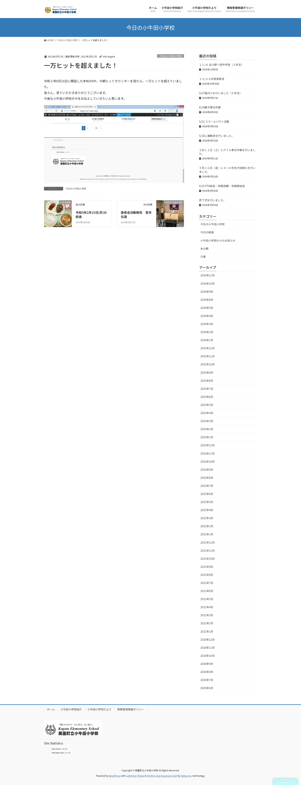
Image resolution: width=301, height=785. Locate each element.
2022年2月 (206, 526)
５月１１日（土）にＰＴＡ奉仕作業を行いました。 (227, 152)
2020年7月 (206, 680)
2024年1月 (206, 340)
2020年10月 (207, 656)
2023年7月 (206, 389)
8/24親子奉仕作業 (210, 107)
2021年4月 (206, 607)
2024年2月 (206, 332)
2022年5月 (206, 502)
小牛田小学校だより (100, 709)
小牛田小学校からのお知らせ (217, 240)
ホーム (51, 709)
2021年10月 (207, 558)
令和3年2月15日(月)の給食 (91, 214)
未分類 (204, 248)
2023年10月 (207, 364)
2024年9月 (206, 292)
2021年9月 (206, 567)
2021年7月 (206, 583)
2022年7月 (206, 486)
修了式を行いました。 (212, 200)
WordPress (115, 775)
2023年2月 (206, 429)
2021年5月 (206, 599)
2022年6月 (206, 494)
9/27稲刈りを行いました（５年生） (220, 93)
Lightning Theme (135, 775)
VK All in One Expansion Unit (162, 775)
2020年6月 (206, 688)
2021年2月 (206, 623)
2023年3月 (206, 421)
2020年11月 (207, 647)
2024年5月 (206, 308)
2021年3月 (206, 615)
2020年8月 (206, 672)
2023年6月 (206, 397)
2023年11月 (207, 356)
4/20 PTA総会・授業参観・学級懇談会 (222, 186)
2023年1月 (206, 437)
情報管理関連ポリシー (130, 709)
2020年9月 (206, 664)
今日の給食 (207, 232)
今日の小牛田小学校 (171, 56)
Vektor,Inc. (186, 775)
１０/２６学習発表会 (211, 79)
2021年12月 (207, 542)
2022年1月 (206, 534)
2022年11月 (207, 453)
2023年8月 (206, 381)
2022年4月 (206, 510)
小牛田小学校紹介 (71, 709)
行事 (203, 257)
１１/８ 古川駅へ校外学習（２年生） (221, 65)
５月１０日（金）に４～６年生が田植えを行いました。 (227, 170)
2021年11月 (207, 550)
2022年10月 (207, 461)
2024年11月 (207, 275)
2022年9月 (206, 469)
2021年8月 (206, 575)
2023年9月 (206, 372)
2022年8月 (206, 478)
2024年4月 (206, 316)
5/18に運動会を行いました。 (216, 136)
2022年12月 (207, 445)
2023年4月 (206, 413)
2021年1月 (206, 631)
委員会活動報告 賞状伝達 (136, 214)
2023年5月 (206, 405)
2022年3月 (206, 518)
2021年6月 (206, 591)
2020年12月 (207, 639)
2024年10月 (207, 283)
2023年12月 (207, 348)
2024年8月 (206, 300)
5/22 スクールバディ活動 (214, 121)
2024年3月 (206, 324)
